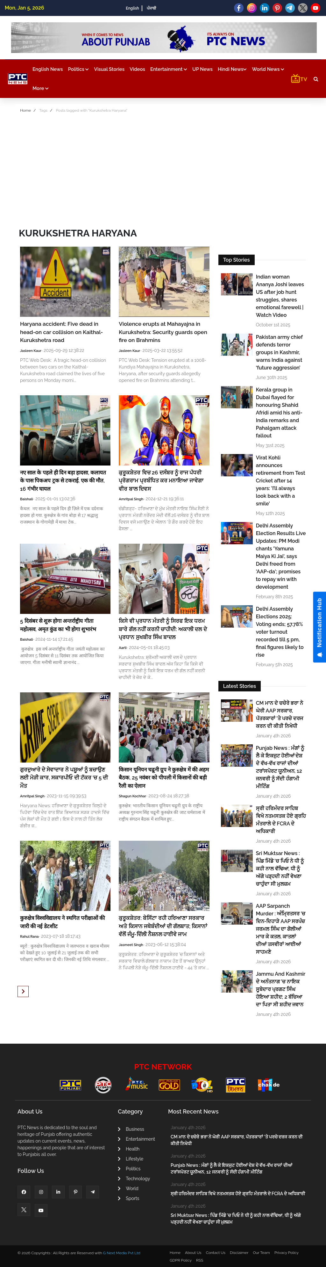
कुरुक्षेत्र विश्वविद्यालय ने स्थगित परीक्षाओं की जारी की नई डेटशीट (62, 922)
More (40, 88)
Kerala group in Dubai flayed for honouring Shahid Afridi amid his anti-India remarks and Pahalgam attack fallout (279, 413)
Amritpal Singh (131, 499)
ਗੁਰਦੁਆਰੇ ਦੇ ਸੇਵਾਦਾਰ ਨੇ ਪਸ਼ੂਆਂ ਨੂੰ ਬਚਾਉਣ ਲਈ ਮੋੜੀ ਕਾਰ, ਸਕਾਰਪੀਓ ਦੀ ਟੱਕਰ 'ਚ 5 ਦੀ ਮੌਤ (64, 777)
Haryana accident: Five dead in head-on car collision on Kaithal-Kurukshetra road (61, 332)
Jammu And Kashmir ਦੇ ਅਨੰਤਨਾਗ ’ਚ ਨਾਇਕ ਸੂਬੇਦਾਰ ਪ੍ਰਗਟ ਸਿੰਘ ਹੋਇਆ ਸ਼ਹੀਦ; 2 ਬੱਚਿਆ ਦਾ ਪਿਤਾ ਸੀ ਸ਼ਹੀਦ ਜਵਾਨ (280, 989)
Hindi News (232, 69)
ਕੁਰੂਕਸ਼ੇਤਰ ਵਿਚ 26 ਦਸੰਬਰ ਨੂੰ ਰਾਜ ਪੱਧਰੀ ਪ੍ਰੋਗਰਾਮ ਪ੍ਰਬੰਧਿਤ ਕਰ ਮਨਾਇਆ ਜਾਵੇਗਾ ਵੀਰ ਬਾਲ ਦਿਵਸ (161, 480)
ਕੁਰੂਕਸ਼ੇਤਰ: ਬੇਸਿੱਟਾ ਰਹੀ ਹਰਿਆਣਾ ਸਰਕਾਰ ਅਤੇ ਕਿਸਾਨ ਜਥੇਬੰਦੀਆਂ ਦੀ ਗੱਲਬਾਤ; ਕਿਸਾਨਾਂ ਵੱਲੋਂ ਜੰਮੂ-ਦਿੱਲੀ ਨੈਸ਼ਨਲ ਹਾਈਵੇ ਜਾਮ (163, 926)
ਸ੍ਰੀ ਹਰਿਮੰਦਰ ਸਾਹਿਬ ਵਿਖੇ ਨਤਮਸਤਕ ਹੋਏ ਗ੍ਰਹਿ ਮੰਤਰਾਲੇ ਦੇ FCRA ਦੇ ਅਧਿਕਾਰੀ (281, 819)
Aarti (122, 648)
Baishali (26, 499)
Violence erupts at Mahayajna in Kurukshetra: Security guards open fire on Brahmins (163, 332)
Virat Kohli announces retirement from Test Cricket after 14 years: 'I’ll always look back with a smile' (280, 481)
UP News (202, 69)
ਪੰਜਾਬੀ (151, 8)
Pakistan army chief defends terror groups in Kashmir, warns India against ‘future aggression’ (279, 352)
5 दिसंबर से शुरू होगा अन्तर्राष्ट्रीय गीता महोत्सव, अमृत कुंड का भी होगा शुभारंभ (58, 625)
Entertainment (168, 69)
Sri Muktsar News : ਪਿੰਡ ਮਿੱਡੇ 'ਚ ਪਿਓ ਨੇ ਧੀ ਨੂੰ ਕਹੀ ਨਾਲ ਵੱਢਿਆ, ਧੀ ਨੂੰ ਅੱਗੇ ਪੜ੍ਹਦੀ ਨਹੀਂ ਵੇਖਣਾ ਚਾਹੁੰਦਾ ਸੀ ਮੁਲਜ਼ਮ (280, 868)
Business (131, 1129)
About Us (193, 1252)
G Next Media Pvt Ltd (121, 1253)
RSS (199, 1260)
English (132, 8)
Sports (128, 1198)
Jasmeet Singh (131, 945)
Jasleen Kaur (30, 351)
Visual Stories (109, 69)
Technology (134, 1178)
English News (47, 69)
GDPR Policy (181, 1260)
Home (25, 110)
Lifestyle (130, 1158)
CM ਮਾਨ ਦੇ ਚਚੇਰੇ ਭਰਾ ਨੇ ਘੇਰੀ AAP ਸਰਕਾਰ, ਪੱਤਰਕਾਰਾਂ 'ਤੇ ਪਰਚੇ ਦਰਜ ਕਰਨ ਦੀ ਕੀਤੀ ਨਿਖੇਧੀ (279, 714)
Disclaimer (239, 1252)
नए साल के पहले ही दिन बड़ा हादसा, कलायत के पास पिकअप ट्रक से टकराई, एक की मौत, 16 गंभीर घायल (63, 480)
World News (268, 69)
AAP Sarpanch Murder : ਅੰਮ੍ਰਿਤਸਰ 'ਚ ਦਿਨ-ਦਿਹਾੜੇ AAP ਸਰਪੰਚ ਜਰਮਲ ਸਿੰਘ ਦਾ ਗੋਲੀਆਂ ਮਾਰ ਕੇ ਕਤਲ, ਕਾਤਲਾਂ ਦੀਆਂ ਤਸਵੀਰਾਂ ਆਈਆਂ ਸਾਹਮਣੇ (281, 929)
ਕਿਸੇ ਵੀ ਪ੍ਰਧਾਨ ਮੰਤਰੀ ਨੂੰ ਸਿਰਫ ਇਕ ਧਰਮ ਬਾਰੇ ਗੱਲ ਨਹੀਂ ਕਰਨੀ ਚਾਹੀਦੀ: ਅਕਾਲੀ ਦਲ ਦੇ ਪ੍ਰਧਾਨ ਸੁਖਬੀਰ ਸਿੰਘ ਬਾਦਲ (163, 629)
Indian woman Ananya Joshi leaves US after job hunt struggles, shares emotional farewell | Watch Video (280, 296)
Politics (78, 69)
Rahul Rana (29, 937)
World (128, 1188)
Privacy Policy (286, 1252)
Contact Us (215, 1252)
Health (128, 1148)
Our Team (261, 1252)
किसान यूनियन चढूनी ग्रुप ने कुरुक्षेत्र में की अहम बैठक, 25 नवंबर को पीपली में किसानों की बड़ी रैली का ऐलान (164, 777)
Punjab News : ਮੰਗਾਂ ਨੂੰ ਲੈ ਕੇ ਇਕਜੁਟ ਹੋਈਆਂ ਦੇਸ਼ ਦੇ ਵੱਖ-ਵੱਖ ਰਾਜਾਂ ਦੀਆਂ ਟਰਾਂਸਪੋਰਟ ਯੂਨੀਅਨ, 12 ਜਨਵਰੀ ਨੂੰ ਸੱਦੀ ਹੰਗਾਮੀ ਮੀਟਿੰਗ (280, 767)
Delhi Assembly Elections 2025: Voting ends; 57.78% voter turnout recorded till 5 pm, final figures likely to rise (280, 632)
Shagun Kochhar (132, 796)
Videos (137, 69)
